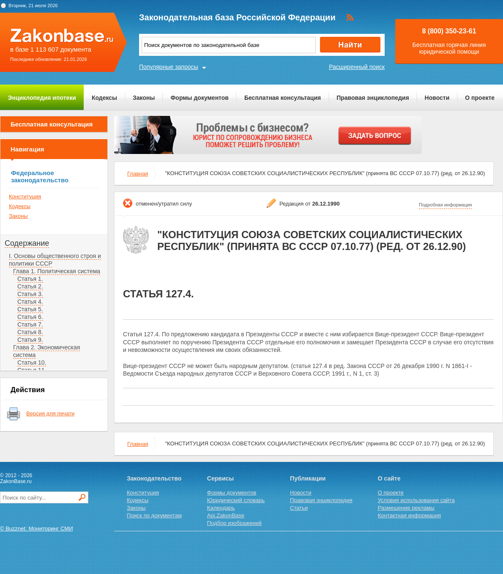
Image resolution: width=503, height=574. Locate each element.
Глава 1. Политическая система (56, 271)
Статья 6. (30, 316)
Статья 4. (30, 301)
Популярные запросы (168, 66)
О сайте (389, 478)
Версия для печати (50, 413)
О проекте (480, 97)
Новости (437, 97)
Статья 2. (30, 286)
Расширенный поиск (357, 66)
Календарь (221, 508)
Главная (137, 173)
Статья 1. (30, 278)
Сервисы (220, 478)
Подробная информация (445, 204)
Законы (144, 97)
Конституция (25, 196)
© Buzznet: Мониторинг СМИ (36, 528)
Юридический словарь (236, 500)
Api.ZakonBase (225, 515)
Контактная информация (409, 515)
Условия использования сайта (416, 500)
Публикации (307, 478)
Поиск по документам (154, 515)
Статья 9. (30, 339)
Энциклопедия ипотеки (42, 97)
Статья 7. (30, 324)
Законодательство (154, 478)
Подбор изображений (234, 523)
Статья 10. (31, 362)
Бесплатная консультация (282, 97)
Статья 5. (30, 309)
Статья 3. (30, 294)
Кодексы (104, 97)
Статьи (299, 508)
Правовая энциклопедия (372, 97)
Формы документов (199, 97)
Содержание (27, 243)
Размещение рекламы (406, 508)
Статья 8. (30, 332)
